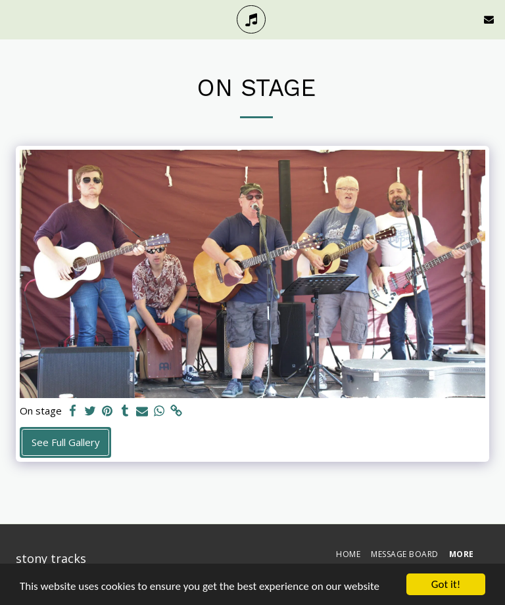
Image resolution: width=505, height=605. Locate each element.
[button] (14, 18)
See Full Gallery (66, 442)
